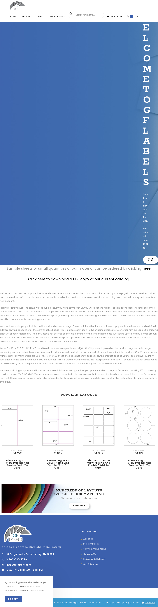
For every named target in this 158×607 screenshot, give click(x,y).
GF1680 (58, 462)
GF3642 (98, 462)
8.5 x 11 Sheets (17, 460)
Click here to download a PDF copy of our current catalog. (79, 288)
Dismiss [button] (150, 602)
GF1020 (17, 462)
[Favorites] (114, 16)
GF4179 (139, 462)
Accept (13, 599)
